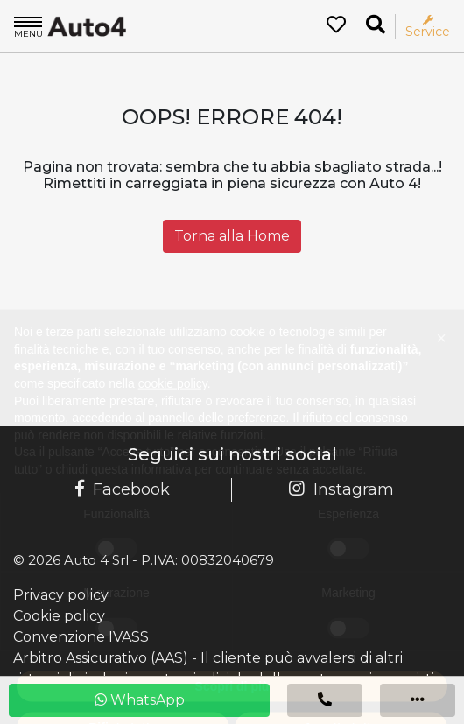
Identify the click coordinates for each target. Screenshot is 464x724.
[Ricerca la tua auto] (375, 25)
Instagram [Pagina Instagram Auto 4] (341, 489)
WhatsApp (140, 700)
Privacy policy (61, 595)
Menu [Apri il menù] (28, 26)
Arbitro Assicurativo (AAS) (100, 658)
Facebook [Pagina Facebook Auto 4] (122, 489)
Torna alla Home (232, 236)
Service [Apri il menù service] (427, 27)
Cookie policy (59, 616)
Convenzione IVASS (81, 637)
